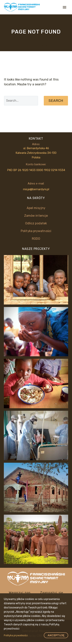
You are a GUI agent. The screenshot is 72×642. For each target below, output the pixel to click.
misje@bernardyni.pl (36, 189)
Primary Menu (64, 7)
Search (56, 100)
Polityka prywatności (16, 635)
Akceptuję (56, 635)
